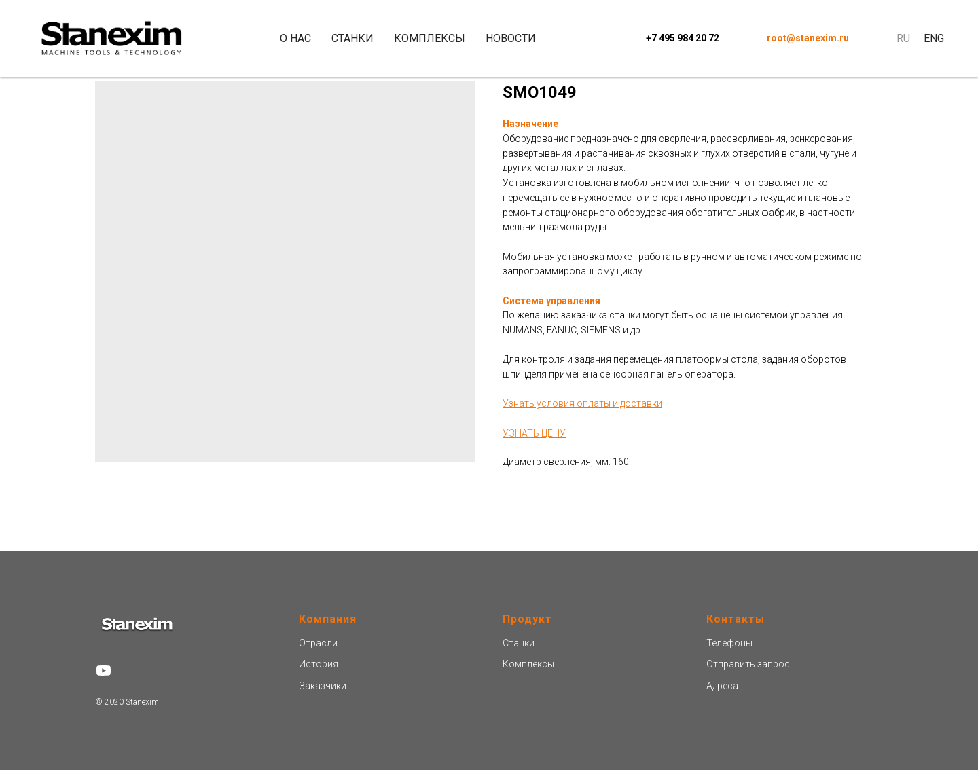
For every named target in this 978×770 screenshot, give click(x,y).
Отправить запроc (748, 664)
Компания (328, 618)
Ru (903, 38)
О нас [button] (295, 38)
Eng (934, 38)
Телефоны (729, 643)
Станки (352, 38)
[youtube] (103, 670)
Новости (511, 38)
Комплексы (429, 38)
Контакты (735, 618)
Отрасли (318, 643)
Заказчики (322, 685)
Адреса (722, 685)
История (318, 664)
